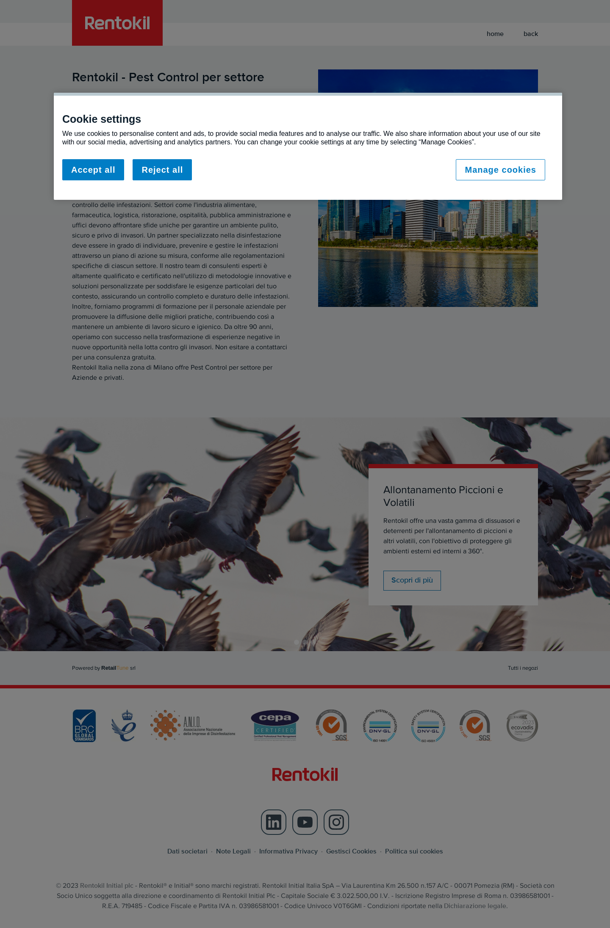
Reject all (162, 169)
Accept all (93, 169)
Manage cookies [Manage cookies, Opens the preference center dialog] (500, 169)
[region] (308, 146)
